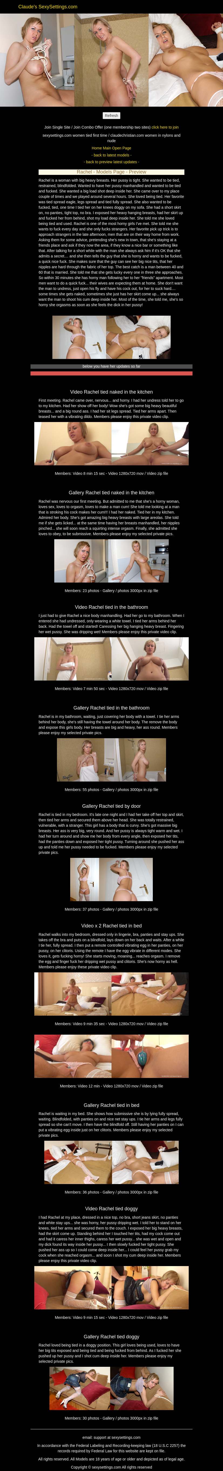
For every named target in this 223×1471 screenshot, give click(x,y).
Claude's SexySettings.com (47, 6)
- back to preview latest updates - (111, 162)
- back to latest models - (112, 155)
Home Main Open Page (111, 148)
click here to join (164, 127)
